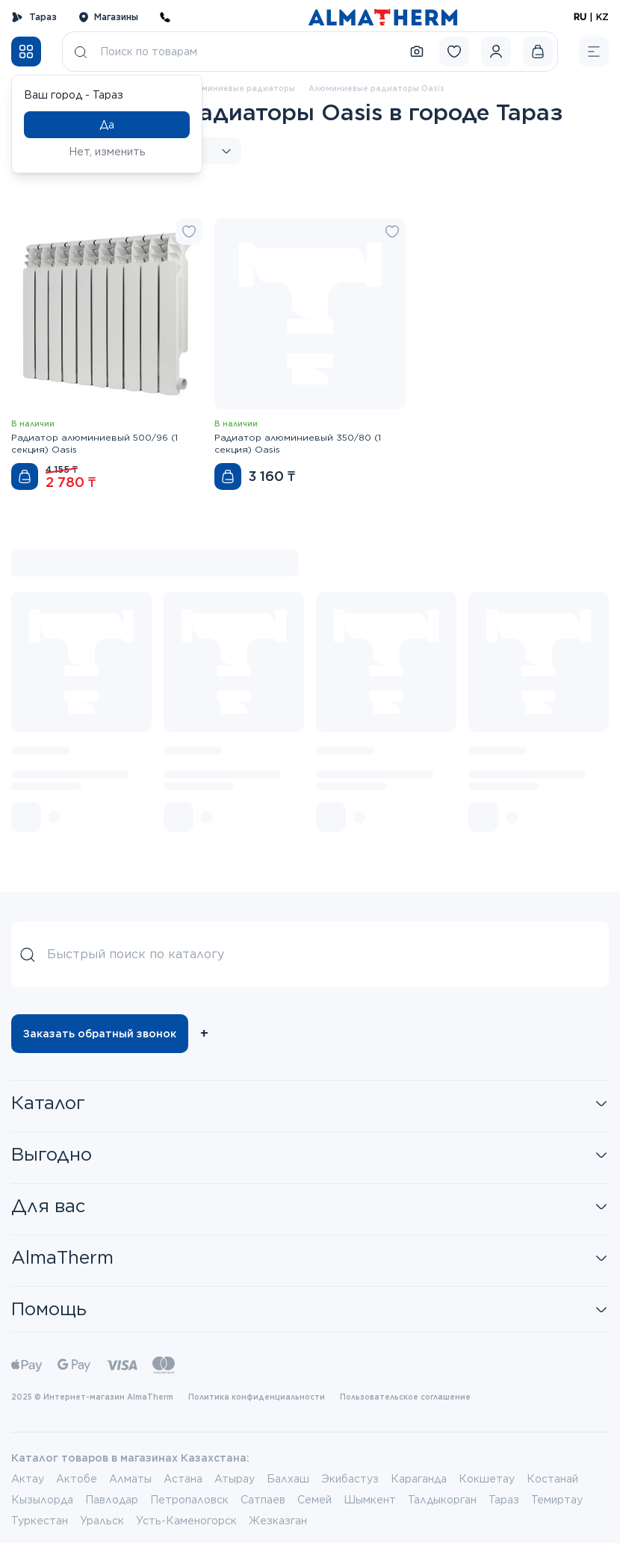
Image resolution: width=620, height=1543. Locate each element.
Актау (27, 1479)
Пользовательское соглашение (405, 1396)
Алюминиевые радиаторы (240, 88)
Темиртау (557, 1500)
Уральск (102, 1521)
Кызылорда (42, 1500)
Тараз (34, 17)
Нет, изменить (107, 152)
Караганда (419, 1479)
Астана (183, 1479)
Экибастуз (350, 1479)
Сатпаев (263, 1500)
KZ (602, 16)
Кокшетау (487, 1479)
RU (580, 16)
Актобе (76, 1479)
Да (106, 125)
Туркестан (39, 1521)
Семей (314, 1500)
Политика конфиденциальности (256, 1396)
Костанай (552, 1479)
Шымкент (370, 1500)
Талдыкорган (442, 1500)
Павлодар (111, 1500)
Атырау (234, 1479)
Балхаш (288, 1479)
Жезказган (278, 1521)
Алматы (130, 1479)
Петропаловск (189, 1500)
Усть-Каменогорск (186, 1521)
